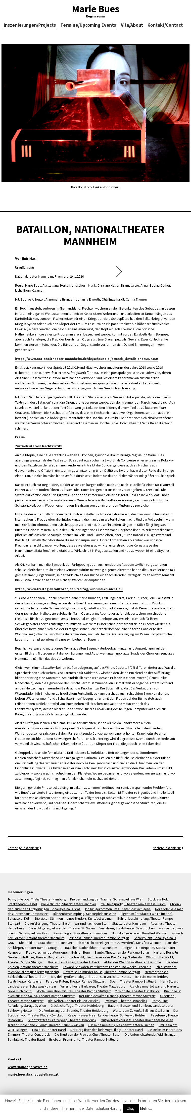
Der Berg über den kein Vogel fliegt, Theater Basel (106, 1029)
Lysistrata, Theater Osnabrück (126, 1001)
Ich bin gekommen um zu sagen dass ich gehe (118, 909)
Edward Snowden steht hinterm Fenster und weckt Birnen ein (107, 967)
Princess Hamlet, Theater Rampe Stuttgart (99, 938)
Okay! (131, 1108)
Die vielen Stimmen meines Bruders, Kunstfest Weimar (74, 918)
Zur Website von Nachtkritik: (38, 446)
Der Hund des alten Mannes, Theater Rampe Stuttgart (117, 996)
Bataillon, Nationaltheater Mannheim (91, 947)
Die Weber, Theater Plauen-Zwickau (74, 1001)
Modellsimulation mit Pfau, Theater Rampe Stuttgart (74, 991)
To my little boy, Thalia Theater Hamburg (37, 899)
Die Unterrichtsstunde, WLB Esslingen (151, 1034)
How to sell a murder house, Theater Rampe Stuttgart (101, 972)
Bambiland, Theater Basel (26, 1039)
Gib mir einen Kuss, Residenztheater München (121, 1025)
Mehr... (146, 1108)
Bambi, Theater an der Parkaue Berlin (122, 952)
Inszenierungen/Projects (30, 25)
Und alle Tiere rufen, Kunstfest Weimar (139, 933)
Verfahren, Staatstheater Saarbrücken (127, 928)
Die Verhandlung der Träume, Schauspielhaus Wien (106, 899)
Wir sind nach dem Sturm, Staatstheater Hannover (110, 923)
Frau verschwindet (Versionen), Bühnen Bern (58, 952)
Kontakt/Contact (165, 25)
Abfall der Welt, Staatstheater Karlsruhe (132, 962)
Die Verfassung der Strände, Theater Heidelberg (73, 1010)
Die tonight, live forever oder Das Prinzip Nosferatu (105, 957)
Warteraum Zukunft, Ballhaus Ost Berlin (141, 1010)
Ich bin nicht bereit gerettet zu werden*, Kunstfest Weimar (119, 942)
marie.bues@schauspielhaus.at (33, 1074)
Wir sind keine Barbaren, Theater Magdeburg (92, 986)
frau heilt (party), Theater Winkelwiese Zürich (133, 904)
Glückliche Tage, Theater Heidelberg (77, 1005)
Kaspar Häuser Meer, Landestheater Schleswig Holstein (107, 1015)
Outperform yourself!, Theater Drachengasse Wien (137, 1020)
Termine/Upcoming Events (88, 25)
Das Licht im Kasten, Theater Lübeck (74, 962)
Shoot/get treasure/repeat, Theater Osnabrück (62, 1020)
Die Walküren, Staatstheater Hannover (68, 904)
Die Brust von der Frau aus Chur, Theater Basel (87, 1034)
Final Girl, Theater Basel (49, 1029)
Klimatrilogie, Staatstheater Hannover (80, 933)
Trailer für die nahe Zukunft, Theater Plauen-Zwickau (46, 1025)
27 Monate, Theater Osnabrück (137, 991)
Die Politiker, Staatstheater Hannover (45, 942)
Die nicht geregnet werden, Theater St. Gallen (62, 928)
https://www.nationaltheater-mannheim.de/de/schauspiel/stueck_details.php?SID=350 (86, 358)
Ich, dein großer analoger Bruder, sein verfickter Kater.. (91, 976)
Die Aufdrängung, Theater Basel (47, 923)
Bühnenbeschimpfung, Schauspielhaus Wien (84, 913)
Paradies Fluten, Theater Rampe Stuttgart (75, 981)
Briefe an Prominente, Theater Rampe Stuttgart (83, 1039)
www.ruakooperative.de (28, 1067)
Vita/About (132, 25)
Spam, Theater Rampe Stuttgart (133, 981)
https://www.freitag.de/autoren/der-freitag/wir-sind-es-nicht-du (69, 589)
